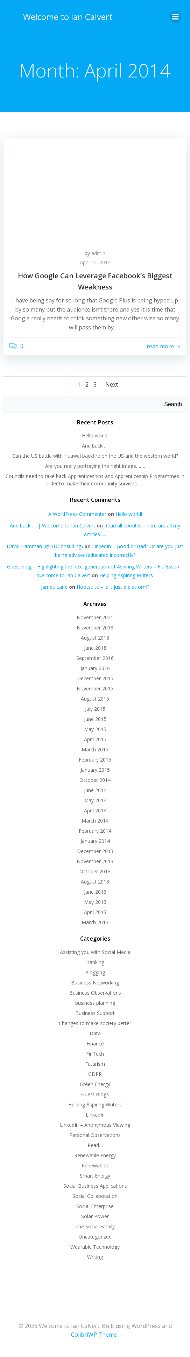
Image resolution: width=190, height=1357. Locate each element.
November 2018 (95, 627)
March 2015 (95, 749)
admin (98, 253)
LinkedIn (95, 1114)
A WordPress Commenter (77, 514)
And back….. (95, 445)
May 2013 (95, 902)
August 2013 (95, 881)
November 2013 (95, 861)
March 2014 (95, 820)
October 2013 (95, 871)
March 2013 (95, 922)
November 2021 (95, 617)
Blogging (95, 972)
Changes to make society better (95, 1023)
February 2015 (95, 759)
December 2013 (95, 851)
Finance (95, 1043)
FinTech (95, 1053)
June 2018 (95, 648)
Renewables (95, 1165)
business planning (95, 1003)
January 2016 (95, 668)
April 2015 (95, 739)
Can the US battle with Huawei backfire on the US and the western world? (95, 455)
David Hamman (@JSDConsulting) (45, 546)
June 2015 (95, 719)
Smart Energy (95, 1175)
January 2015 (95, 769)
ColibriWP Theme (94, 1334)
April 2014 (95, 810)
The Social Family (95, 1226)
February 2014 (95, 830)
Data (95, 1033)
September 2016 (95, 658)
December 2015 (95, 678)
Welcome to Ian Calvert (68, 16)
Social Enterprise (95, 1206)
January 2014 (95, 841)
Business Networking (95, 982)
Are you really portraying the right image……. (95, 466)
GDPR (95, 1074)
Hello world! (95, 435)
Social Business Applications (95, 1185)
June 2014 (95, 790)
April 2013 (95, 912)
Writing (95, 1257)
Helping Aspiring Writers (126, 575)
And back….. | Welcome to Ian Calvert (52, 525)
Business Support (95, 1013)
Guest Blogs (95, 1094)
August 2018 (95, 637)
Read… (95, 1145)
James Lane (54, 587)
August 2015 (95, 698)
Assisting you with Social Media (95, 952)
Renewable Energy (95, 1155)
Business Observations (95, 992)
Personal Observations (95, 1135)
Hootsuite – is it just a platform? (113, 587)
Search (173, 404)
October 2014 (95, 780)
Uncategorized (95, 1236)
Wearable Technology (95, 1246)
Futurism (95, 1064)
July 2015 (95, 708)
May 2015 (95, 729)
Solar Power (95, 1216)
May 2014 (95, 800)
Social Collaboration (95, 1196)
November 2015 (95, 688)
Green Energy (95, 1084)
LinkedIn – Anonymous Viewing (95, 1124)
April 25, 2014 (95, 262)
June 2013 (95, 891)
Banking (95, 962)
